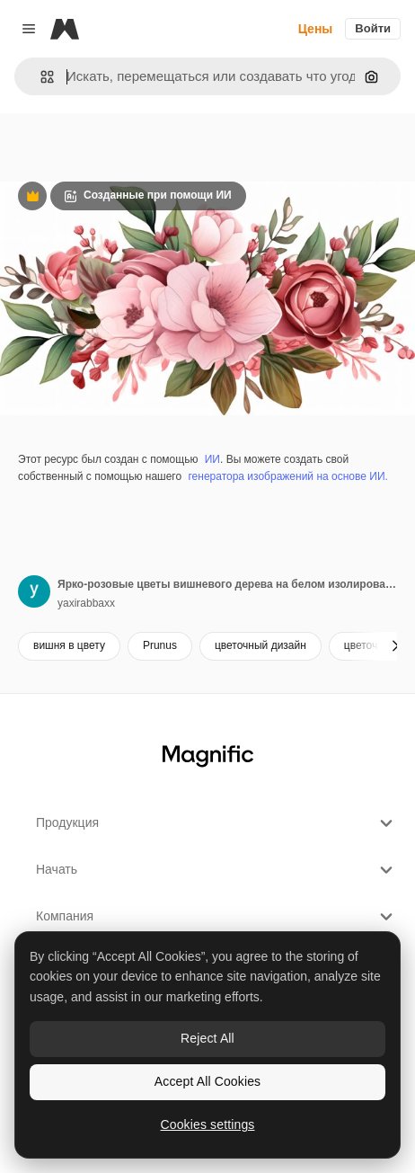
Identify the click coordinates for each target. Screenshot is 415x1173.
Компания (216, 917)
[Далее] (395, 646)
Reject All (207, 1038)
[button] (40, 77)
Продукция (216, 823)
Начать (216, 870)
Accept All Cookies (207, 1081)
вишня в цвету (69, 645)
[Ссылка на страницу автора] (34, 591)
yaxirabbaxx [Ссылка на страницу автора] (86, 603)
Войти (373, 28)
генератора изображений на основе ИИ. (287, 476)
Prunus (160, 645)
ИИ (212, 459)
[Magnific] (64, 28)
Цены (315, 29)
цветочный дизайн (260, 645)
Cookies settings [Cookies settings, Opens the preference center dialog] (208, 1124)
